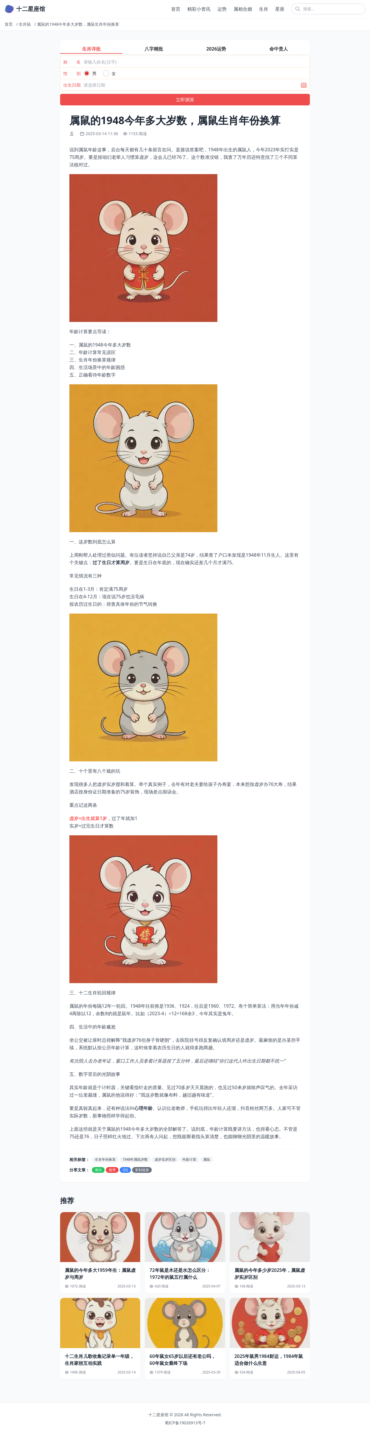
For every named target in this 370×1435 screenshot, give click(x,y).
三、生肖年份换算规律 (92, 360)
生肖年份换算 (105, 1159)
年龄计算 (189, 1159)
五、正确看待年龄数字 (92, 375)
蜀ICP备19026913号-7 (185, 1422)
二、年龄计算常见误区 (92, 352)
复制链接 (142, 1169)
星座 (279, 9)
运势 (222, 9)
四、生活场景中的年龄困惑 (97, 367)
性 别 (72, 73)
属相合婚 (243, 9)
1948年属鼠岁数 (135, 1159)
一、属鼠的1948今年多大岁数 (100, 345)
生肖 (263, 9)
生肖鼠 (25, 24)
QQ (125, 1169)
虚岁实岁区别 (165, 1159)
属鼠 (206, 1159)
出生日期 (72, 85)
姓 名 (72, 62)
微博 (112, 1169)
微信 (98, 1169)
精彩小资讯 (198, 9)
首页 (175, 9)
